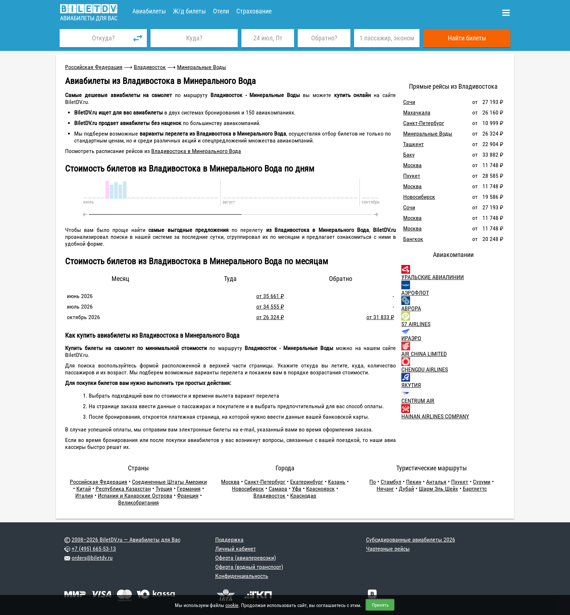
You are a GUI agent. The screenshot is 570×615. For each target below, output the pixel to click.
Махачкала (416, 112)
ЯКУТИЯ (411, 385)
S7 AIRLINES (415, 324)
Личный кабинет (235, 548)
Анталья (436, 481)
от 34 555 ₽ (270, 306)
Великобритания (138, 502)
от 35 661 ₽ (270, 296)
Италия (84, 495)
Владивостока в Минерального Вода (196, 151)
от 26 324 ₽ (270, 317)
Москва (412, 165)
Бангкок (413, 239)
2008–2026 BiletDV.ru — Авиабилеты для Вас (126, 539)
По (372, 481)
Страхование (254, 11)
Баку (409, 154)
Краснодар (303, 495)
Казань (336, 481)
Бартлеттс (475, 488)
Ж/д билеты (189, 11)
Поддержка (229, 539)
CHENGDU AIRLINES (424, 369)
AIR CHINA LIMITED (424, 353)
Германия (189, 488)
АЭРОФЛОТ (415, 292)
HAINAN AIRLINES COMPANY (435, 416)
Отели (221, 11)
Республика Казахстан (123, 488)
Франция (187, 495)
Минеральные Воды (201, 67)
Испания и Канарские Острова (135, 495)
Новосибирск (419, 196)
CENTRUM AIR (417, 400)
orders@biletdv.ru (92, 557)
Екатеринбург (306, 481)
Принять (380, 605)
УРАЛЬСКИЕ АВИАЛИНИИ (432, 277)
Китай (83, 488)
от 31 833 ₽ (380, 317)
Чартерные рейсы (388, 548)
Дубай (406, 488)
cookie (231, 605)
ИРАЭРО (411, 338)
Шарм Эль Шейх (438, 488)
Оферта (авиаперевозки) (245, 557)
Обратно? (324, 38)
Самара (278, 488)
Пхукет (411, 175)
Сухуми (481, 481)
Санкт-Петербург (423, 123)
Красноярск (320, 488)
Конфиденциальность (241, 575)
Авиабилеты (149, 11)
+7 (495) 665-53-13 (94, 548)
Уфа (296, 488)
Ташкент (413, 144)
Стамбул (391, 481)
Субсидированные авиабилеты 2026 (410, 539)
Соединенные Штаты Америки (169, 481)
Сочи (409, 102)
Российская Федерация (94, 67)
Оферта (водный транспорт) (249, 566)
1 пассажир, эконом (387, 38)
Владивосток (150, 67)
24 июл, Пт (267, 38)
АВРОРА (411, 308)
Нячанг (385, 488)
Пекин (413, 481)
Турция (164, 488)
